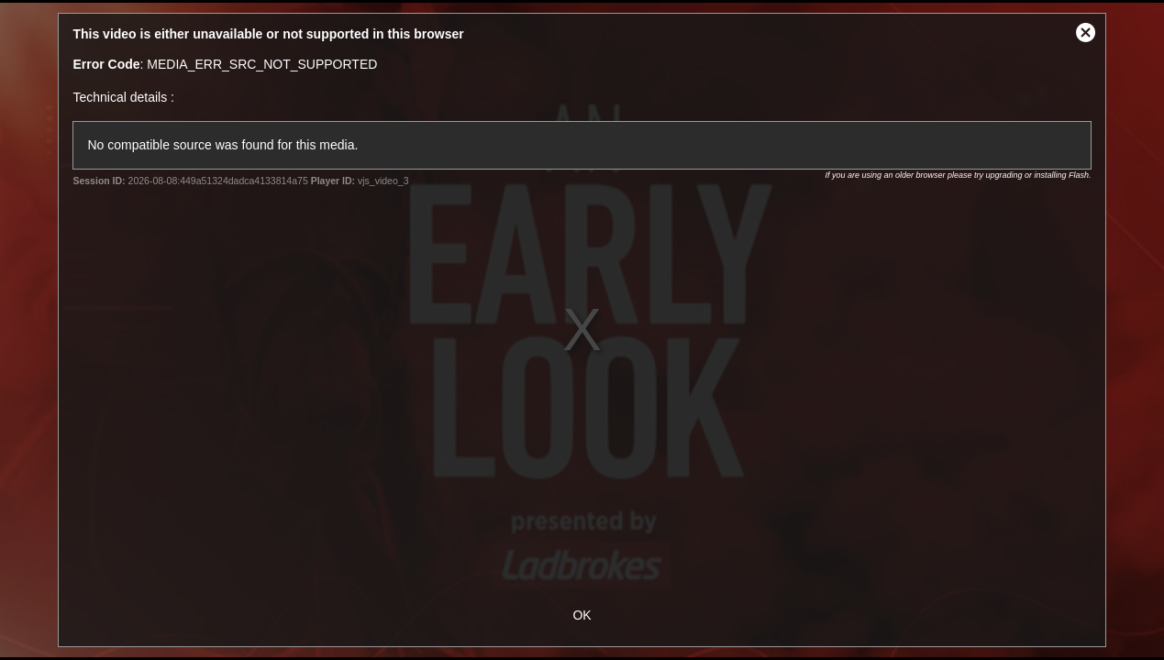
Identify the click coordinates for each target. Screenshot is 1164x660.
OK (581, 615)
